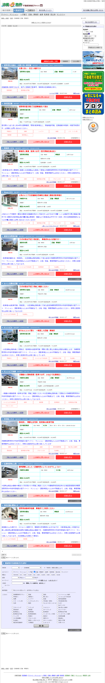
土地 (89, 675)
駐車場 (46, 14)
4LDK (57, 575)
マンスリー (61, 14)
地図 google (76, 93)
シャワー (30, 599)
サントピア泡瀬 (10, 371)
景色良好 (15, 609)
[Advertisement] (41, 43)
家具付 (44, 616)
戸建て (73, 675)
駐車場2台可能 (62, 612)
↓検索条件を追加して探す (50, 61)
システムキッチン (33, 601)
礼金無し (15, 620)
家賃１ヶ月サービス (33, 620)
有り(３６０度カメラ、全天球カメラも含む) (25, 590)
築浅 (44, 594)
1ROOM (15, 575)
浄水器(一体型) (47, 601)
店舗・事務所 (33, 14)
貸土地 (53, 14)
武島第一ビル (9, 148)
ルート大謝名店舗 (10, 283)
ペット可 (15, 616)
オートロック (46, 609)
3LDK (52, 575)
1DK (24, 575)
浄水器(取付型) (62, 601)
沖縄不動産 (18, 675)
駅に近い (45, 596)
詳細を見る (68, 97)
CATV (59, 603)
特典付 (29, 616)
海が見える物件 (62, 607)
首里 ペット (43, 580)
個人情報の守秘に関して (40, 680)
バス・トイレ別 (17, 601)
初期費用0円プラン (18, 594)
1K (20, 575)
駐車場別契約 (31, 614)
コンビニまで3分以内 (64, 596)
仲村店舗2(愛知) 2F (11, 505)
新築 (29, 594)
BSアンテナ (61, 605)
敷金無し (60, 618)
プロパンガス (31, 618)
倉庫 (41, 14)
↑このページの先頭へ (75, 279)
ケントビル (8, 327)
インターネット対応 (48, 614)
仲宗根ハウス (9, 419)
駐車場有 (30, 612)
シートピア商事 (53, 93)
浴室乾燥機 (61, 616)
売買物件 (67, 675)
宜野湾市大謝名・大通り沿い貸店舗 (17, 65)
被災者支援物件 (17, 622)
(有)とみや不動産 (51, 182)
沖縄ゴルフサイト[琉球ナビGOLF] (41, 22)
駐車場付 (45, 612)
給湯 (44, 599)
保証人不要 (61, 620)
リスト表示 (76, 61)
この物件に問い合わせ (41, 97)
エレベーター (61, 609)
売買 (91, 32)
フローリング (16, 607)
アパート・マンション (9, 14)
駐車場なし (16, 612)
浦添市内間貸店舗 (10, 236)
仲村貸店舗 (8, 103)
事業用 (85, 675)
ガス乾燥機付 (16, 618)
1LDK (29, 575)
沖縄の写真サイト (87, 119)
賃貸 (11, 18)
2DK (37, 575)
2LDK (42, 575)
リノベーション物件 (63, 594)
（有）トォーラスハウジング (50, 226)
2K (33, 575)
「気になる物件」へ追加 (14, 97)
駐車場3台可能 (17, 614)
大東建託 (30, 622)
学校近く (15, 596)
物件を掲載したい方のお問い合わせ (52, 677)
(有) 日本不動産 (51, 138)
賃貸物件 (24, 675)
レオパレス (52, 580)
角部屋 (29, 609)
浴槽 (14, 599)
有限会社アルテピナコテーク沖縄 (62, 680)
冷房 (14, 603)
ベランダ (30, 607)
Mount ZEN (8, 192)
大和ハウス (61, 622)
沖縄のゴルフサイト (88, 117)
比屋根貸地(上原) (10, 464)
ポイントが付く (47, 620)
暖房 (29, 603)
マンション (79, 675)
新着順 (10, 26)
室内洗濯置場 (61, 599)
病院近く (30, 596)
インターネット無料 (63, 614)
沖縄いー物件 (5, 18)
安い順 (15, 26)
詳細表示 (65, 61)
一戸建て (23, 14)
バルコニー (46, 607)
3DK (47, 575)
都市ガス (45, 618)
